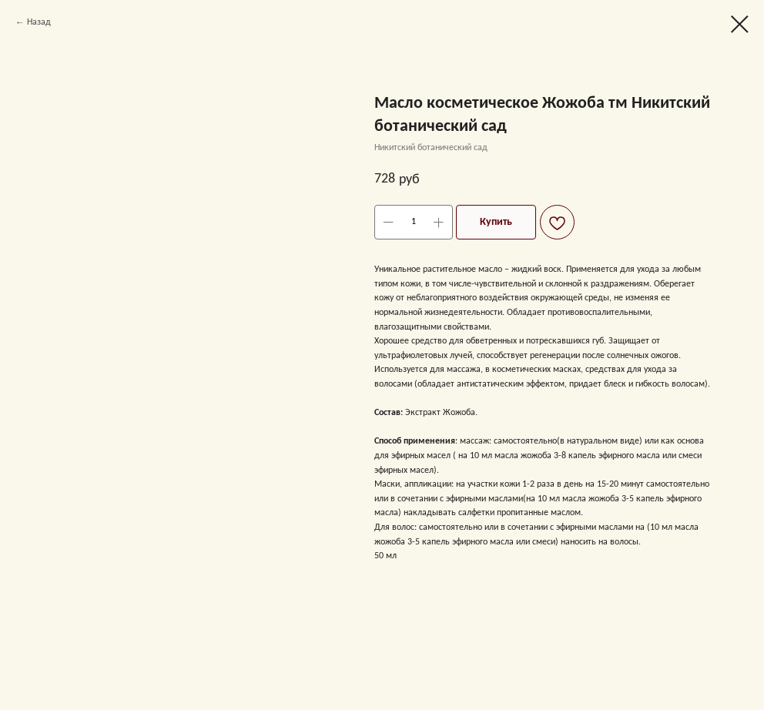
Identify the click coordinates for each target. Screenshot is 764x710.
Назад (39, 22)
